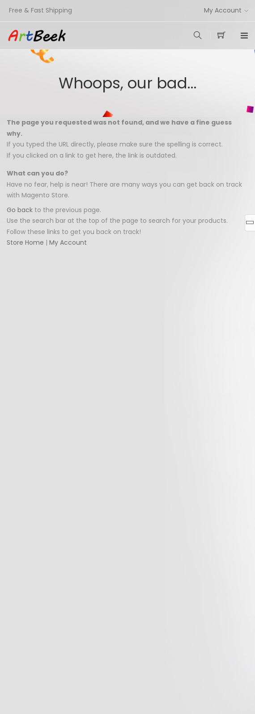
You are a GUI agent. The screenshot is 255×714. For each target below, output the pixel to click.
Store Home (25, 242)
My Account (223, 10)
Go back (20, 209)
